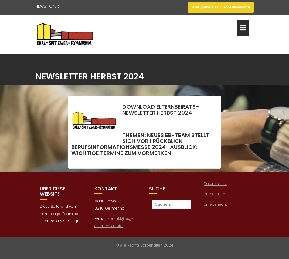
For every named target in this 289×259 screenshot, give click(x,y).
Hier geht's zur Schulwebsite (220, 7)
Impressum (214, 194)
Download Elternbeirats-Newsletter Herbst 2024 (160, 110)
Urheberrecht (215, 205)
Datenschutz (215, 184)
